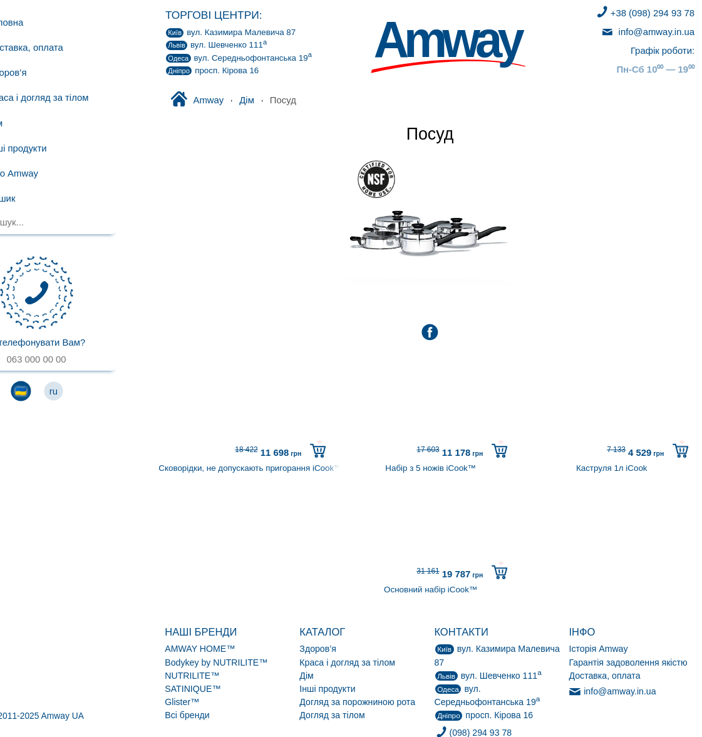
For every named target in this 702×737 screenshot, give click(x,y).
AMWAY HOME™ (200, 649)
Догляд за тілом (331, 715)
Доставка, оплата (56, 47)
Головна (36, 22)
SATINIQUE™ (192, 689)
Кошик (50, 198)
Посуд (430, 134)
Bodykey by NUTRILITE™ (216, 662)
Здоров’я (317, 649)
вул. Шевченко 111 (216, 44)
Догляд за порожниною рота (357, 702)
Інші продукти (327, 689)
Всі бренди (187, 715)
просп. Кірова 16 (212, 71)
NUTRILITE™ (192, 676)
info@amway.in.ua (647, 32)
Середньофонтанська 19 (239, 57)
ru (96, 391)
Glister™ (182, 702)
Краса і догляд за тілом (347, 662)
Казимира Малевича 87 (231, 33)
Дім (246, 100)
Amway (197, 100)
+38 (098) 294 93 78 (644, 13)
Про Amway (44, 172)
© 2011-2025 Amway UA (79, 716)
